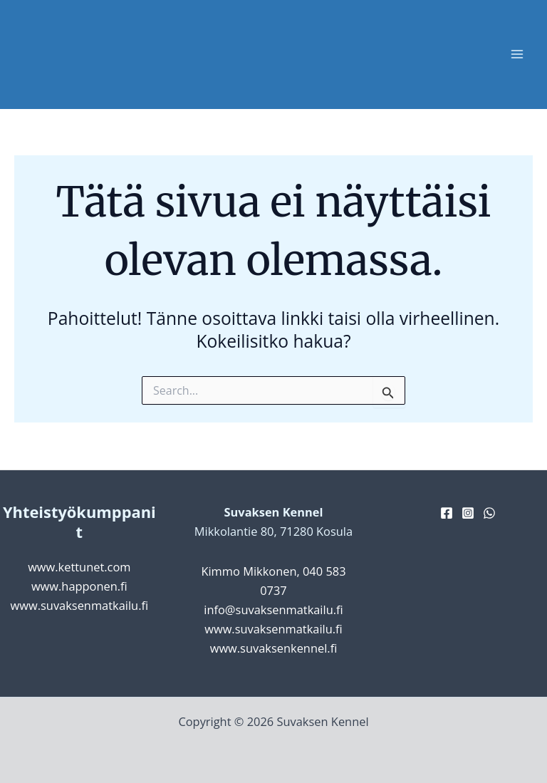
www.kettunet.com (79, 567)
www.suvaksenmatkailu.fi (80, 605)
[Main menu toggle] (517, 54)
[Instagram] (468, 513)
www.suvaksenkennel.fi (274, 648)
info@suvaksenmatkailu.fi (273, 609)
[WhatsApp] (489, 513)
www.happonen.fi (79, 586)
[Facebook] (446, 513)
